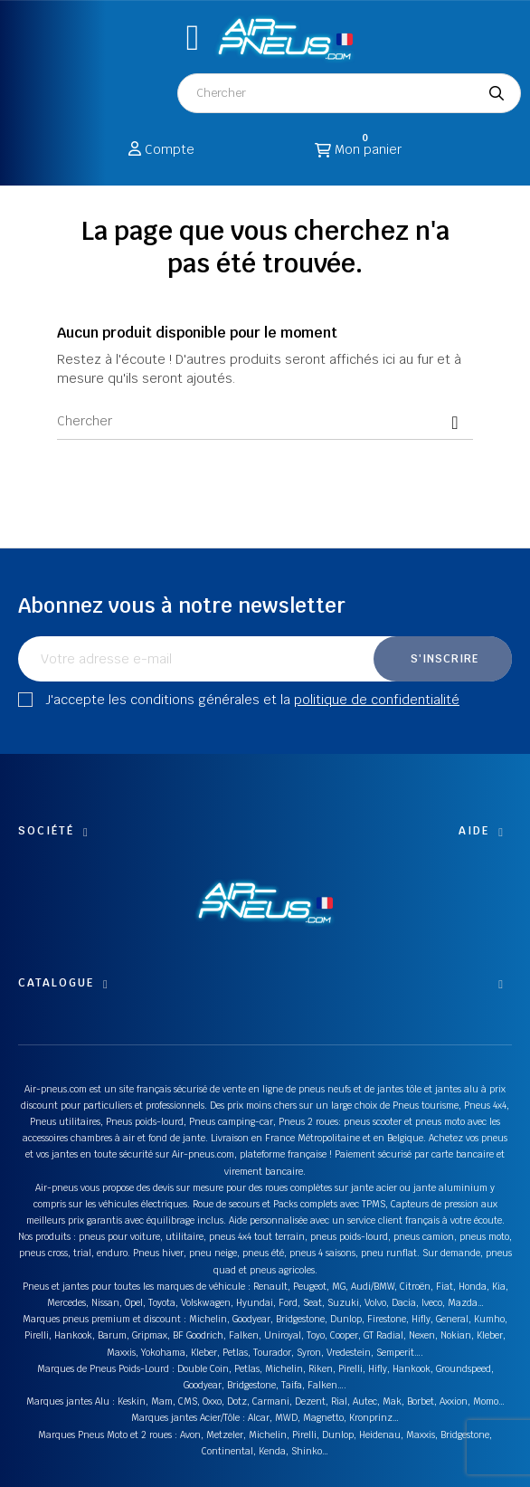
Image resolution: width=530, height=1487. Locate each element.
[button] (193, 37)
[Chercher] (265, 422)
